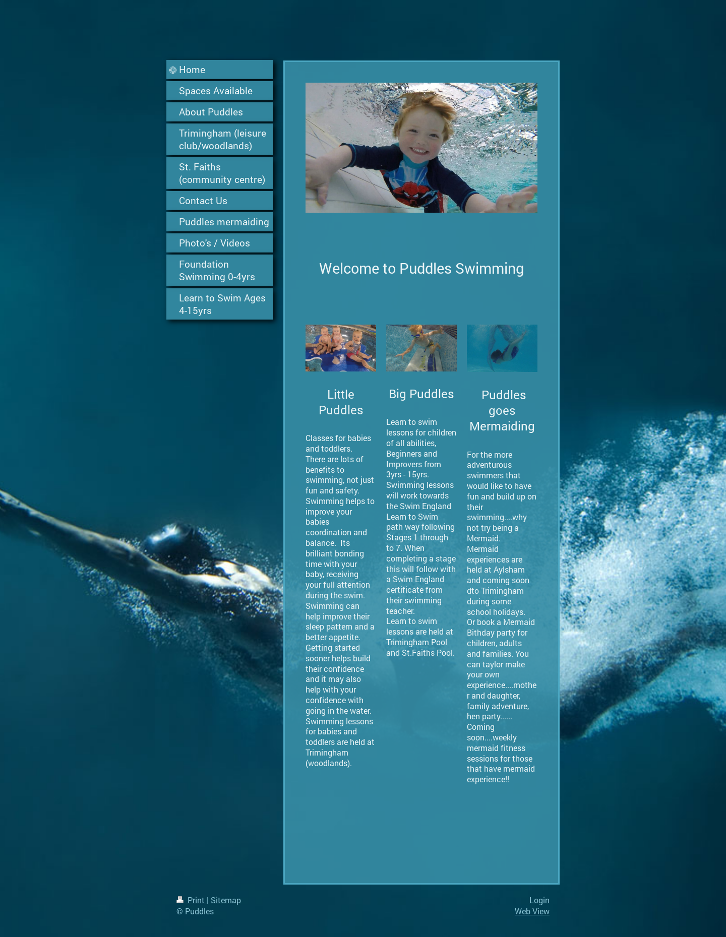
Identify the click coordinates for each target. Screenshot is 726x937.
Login (539, 900)
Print (191, 900)
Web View (532, 911)
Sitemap (226, 900)
